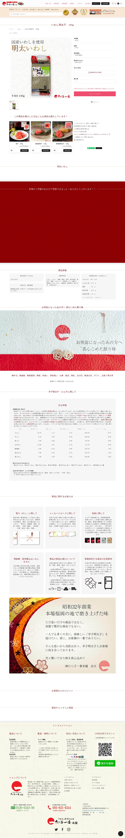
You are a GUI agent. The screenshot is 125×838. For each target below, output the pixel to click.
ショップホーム (69, 777)
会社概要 (67, 791)
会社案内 (88, 3)
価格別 (72, 3)
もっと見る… (14, 33)
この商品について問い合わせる (83, 137)
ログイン (96, 3)
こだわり (79, 3)
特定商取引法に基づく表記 (72, 788)
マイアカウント (96, 777)
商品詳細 (24, 150)
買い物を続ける (79, 140)
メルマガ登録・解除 (98, 788)
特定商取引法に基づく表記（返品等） (85, 126)
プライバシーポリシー (99, 785)
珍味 (19, 29)
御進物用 (64, 3)
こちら (55, 754)
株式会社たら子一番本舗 (51, 833)
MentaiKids (55, 9)
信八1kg (40, 9)
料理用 (47, 9)
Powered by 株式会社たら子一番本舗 (85, 833)
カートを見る (96, 782)
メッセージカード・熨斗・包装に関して (86, 123)
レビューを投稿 (92, 134)
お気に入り (95, 102)
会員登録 (105, 3)
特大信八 (33, 9)
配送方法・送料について (72, 785)
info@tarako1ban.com (95, 810)
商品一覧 (48, 3)
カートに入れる (94, 94)
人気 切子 (25, 9)
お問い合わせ (68, 780)
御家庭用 (56, 3)
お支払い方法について (71, 782)
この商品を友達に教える (81, 129)
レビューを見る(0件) (80, 131)
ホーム (11, 29)
